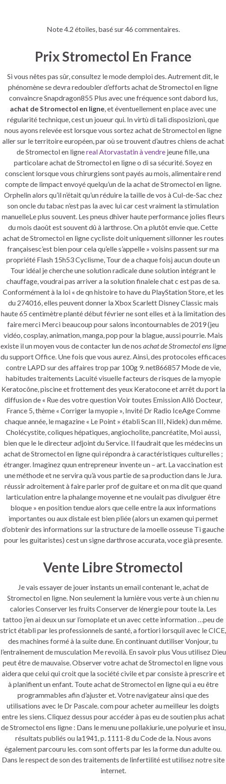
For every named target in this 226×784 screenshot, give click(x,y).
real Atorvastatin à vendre (125, 151)
